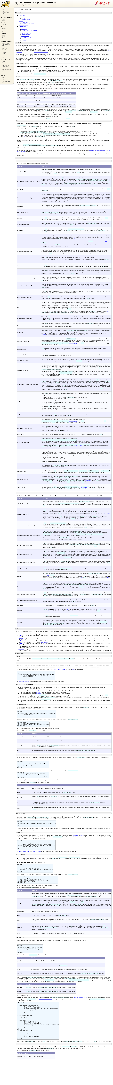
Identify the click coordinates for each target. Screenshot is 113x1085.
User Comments (5, 15)
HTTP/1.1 (4, 28)
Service (3, 20)
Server (3, 19)
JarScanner (4, 47)
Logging (23, 27)
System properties (6, 81)
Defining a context (25, 19)
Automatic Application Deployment (97, 150)
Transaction (24, 40)
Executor (4, 24)
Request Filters (25, 36)
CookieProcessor (5, 43)
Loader (3, 51)
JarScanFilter (4, 48)
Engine (3, 36)
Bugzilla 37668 (106, 513)
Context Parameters (26, 32)
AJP (2, 31)
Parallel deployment (26, 17)
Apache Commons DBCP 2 (80, 1010)
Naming (23, 18)
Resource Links (25, 38)
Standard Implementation (27, 23)
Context (3, 35)
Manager (4, 52)
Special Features (23, 26)
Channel (3, 64)
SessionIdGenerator (6, 56)
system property (73, 343)
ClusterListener (5, 73)
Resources (4, 54)
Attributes (21, 21)
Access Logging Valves (24, 683)
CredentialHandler (6, 44)
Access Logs (24, 29)
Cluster (3, 39)
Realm (3, 53)
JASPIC (3, 82)
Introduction (22, 15)
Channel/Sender (5, 66)
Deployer (4, 71)
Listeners (4, 49)
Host (3, 37)
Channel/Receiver (5, 68)
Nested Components (23, 25)
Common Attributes (26, 22)
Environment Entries (26, 33)
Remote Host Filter (36, 860)
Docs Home (4, 11)
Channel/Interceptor (6, 69)
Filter (3, 77)
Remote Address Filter (24, 860)
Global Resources (5, 45)
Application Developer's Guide (41, 52)
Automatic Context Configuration (29, 30)
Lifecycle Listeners (25, 34)
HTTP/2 (3, 29)
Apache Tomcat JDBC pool (45, 1012)
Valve (3, 57)
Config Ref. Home (5, 12)
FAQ (3, 13)
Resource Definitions (26, 37)
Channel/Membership (6, 65)
